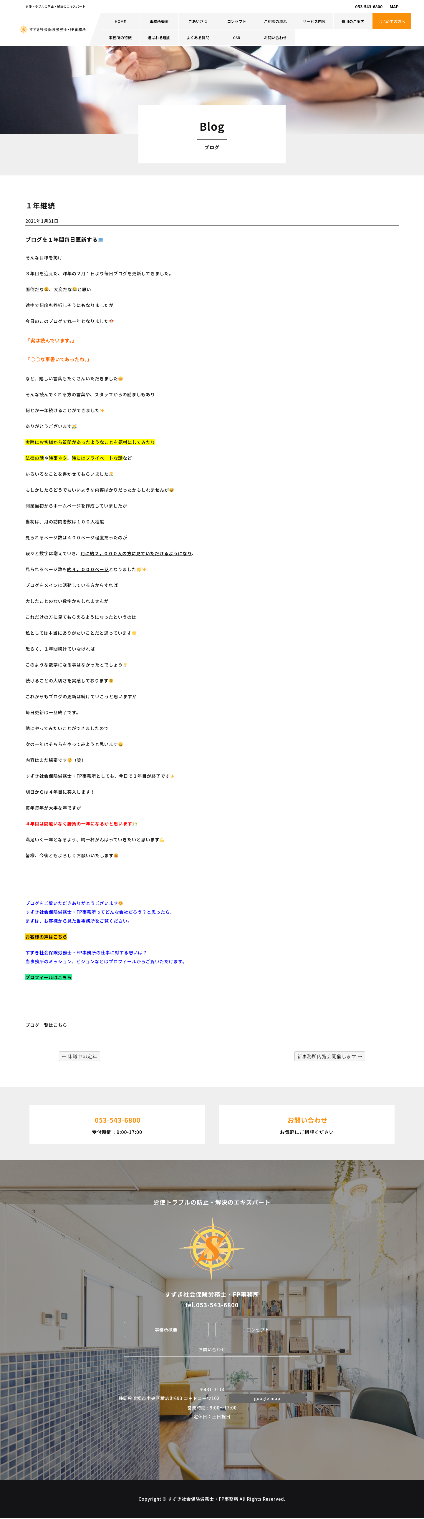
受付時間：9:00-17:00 (117, 1123)
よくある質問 (197, 37)
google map (267, 1399)
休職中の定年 (79, 1056)
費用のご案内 (353, 21)
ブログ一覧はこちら (46, 1025)
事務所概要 (159, 21)
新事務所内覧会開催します (329, 1056)
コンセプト (236, 21)
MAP (394, 6)
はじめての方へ (391, 21)
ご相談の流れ (275, 21)
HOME (120, 21)
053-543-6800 (368, 6)
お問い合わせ (275, 37)
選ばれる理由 (159, 37)
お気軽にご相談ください (306, 1123)
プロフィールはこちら (48, 977)
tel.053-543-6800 (211, 1305)
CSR (236, 37)
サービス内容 (314, 21)
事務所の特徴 (120, 37)
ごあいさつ (197, 21)
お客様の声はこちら (46, 936)
